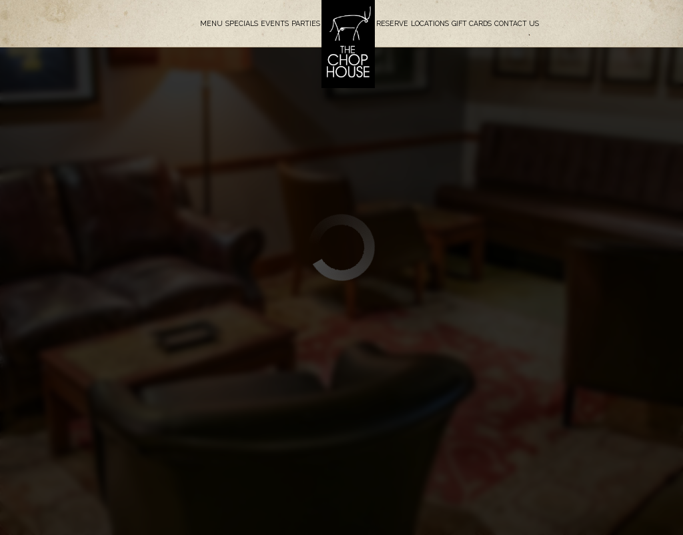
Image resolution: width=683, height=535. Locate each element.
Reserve (392, 23)
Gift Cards (472, 23)
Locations (430, 23)
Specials (241, 23)
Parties (305, 23)
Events (275, 23)
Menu (211, 23)
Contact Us (516, 23)
